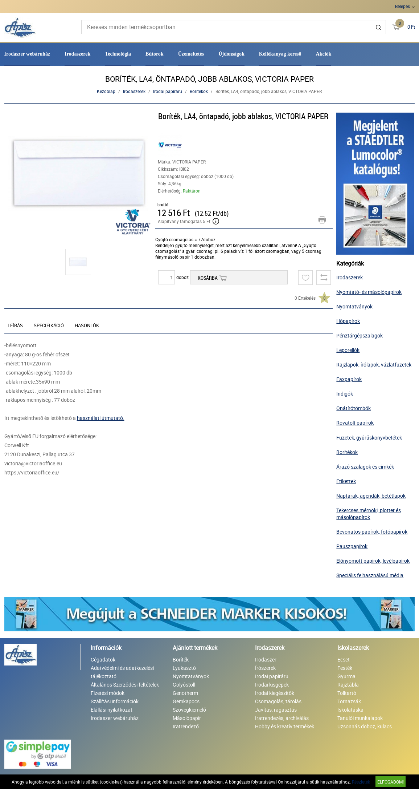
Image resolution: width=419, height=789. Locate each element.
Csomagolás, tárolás (278, 701)
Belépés (402, 6)
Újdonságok (231, 54)
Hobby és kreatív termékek (284, 726)
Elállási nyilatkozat (111, 709)
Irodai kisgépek (272, 684)
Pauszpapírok (351, 546)
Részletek (361, 782)
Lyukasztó (184, 667)
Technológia (118, 54)
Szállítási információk (115, 701)
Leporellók (348, 350)
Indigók (344, 393)
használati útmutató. (100, 417)
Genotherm (185, 692)
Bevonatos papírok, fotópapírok (371, 531)
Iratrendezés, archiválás (282, 718)
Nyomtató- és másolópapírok (369, 291)
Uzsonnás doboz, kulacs (364, 726)
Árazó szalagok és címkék (365, 466)
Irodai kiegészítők (274, 692)
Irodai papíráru (167, 91)
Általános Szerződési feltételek (125, 684)
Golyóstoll (184, 684)
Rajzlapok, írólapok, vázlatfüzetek (373, 364)
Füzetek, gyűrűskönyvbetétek (369, 437)
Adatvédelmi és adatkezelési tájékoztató (122, 672)
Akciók (324, 54)
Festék (344, 667)
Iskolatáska (350, 709)
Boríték (181, 659)
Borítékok (199, 91)
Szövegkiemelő (189, 709)
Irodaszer (265, 659)
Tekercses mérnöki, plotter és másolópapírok (368, 514)
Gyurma (346, 676)
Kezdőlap (106, 91)
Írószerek (265, 667)
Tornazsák (349, 701)
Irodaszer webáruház (27, 54)
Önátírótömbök (353, 408)
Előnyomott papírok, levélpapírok (373, 560)
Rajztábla (348, 684)
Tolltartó (346, 692)
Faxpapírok (349, 379)
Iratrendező (186, 726)
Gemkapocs (186, 701)
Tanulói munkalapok (360, 718)
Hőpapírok (348, 320)
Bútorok (154, 54)
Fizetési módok (107, 692)
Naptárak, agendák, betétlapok (371, 495)
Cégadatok (103, 659)
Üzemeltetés (191, 54)
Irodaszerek (77, 54)
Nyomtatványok (354, 306)
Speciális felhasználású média (369, 575)
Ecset (343, 659)
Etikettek (346, 481)
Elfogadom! (390, 782)
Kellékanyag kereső (280, 54)
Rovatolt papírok (355, 422)
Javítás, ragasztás (276, 709)
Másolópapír (187, 718)
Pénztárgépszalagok (359, 335)
